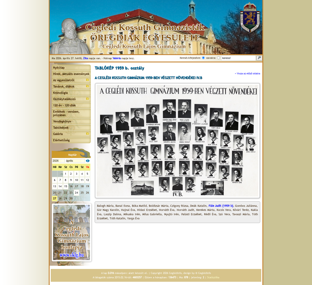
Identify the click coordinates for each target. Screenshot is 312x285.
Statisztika (213, 277)
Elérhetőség (61, 140)
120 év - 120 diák (64, 105)
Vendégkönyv (62, 121)
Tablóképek (60, 127)
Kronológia (60, 92)
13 (54, 186)
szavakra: (211, 58)
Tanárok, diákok (71, 86)
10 (76, 180)
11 (82, 180)
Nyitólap (59, 67)
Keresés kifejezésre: (190, 58)
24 (76, 192)
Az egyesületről (71, 80)
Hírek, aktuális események (71, 74)
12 (87, 180)
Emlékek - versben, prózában (66, 113)
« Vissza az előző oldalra (247, 73)
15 (65, 186)
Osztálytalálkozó (71, 99)
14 (60, 186)
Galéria (71, 134)
